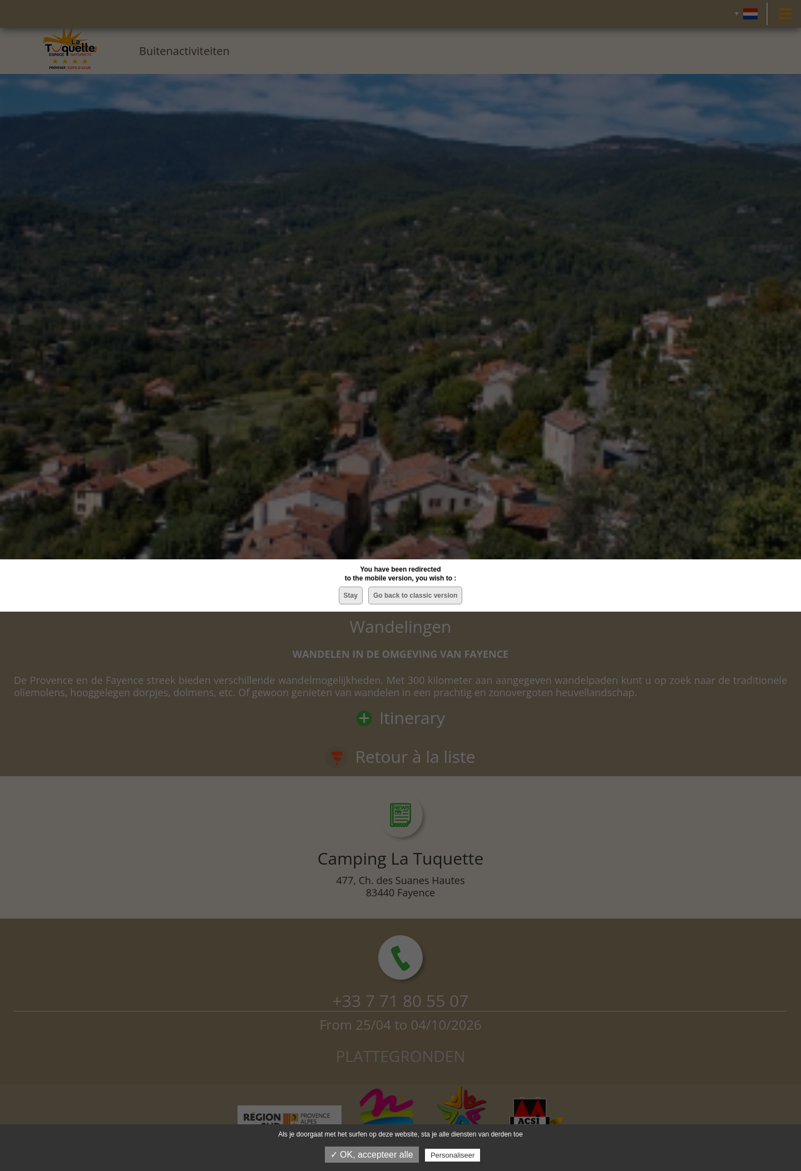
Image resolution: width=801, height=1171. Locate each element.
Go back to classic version (415, 595)
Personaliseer (453, 1155)
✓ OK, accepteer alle (371, 1154)
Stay (351, 595)
